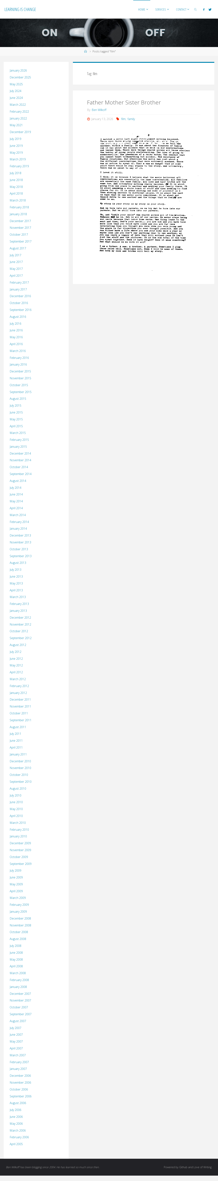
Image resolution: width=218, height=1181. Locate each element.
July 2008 (15, 946)
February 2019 (19, 166)
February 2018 (19, 207)
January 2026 (18, 70)
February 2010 (19, 830)
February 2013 (19, 604)
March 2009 (18, 898)
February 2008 (19, 980)
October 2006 (19, 1089)
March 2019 (18, 159)
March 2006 (18, 1130)
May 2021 (16, 125)
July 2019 (15, 139)
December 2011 (20, 699)
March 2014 (18, 515)
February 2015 (19, 440)
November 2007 (20, 1000)
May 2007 (16, 1041)
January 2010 (18, 836)
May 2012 (16, 665)
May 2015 (16, 419)
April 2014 (16, 508)
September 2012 (21, 638)
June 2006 (16, 1117)
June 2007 (16, 1035)
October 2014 (19, 467)
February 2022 (19, 111)
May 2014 (16, 501)
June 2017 (16, 262)
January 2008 (18, 987)
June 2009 (16, 877)
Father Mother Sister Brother (124, 102)
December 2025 (20, 77)
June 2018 (16, 180)
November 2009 (20, 850)
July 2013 (15, 570)
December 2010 (20, 761)
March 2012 (18, 679)
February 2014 (19, 522)
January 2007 (18, 1069)
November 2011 (20, 706)
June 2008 (16, 953)
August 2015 (18, 399)
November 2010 (20, 768)
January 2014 (18, 528)
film (123, 119)
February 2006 (19, 1137)
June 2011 (16, 741)
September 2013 (21, 556)
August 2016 (18, 317)
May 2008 (16, 959)
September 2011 (21, 720)
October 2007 (19, 1007)
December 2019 (20, 132)
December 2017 (20, 221)
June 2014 (16, 494)
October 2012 (19, 631)
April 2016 (16, 344)
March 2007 (18, 1055)
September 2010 (21, 782)
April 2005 (16, 1144)
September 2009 (21, 864)
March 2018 (18, 200)
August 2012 (18, 645)
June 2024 (16, 98)
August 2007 (18, 1021)
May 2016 (16, 337)
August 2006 (18, 1103)
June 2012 (16, 659)
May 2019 (16, 153)
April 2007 (16, 1048)
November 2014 (20, 460)
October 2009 (19, 857)
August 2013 (18, 563)
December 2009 (20, 843)
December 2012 (20, 617)
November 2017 (20, 228)
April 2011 (16, 747)
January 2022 (18, 118)
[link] (195, 9)
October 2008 (19, 932)
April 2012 (16, 672)
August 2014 (18, 481)
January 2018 (18, 214)
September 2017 (21, 241)
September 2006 (21, 1096)
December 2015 (20, 371)
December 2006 (20, 1076)
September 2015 (21, 392)
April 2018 (16, 193)
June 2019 (16, 146)
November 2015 (20, 378)
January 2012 (18, 693)
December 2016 (20, 296)
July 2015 (15, 405)
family (131, 119)
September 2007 (21, 1014)
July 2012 (15, 652)
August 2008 (18, 939)
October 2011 (19, 713)
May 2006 (16, 1124)
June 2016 (16, 330)
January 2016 (18, 364)
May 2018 (16, 187)
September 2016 (21, 310)
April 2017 (16, 276)
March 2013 (18, 597)
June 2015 (16, 412)
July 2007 (15, 1028)
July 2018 (15, 173)
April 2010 (16, 816)
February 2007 (19, 1062)
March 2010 (18, 823)
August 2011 (18, 727)
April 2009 (16, 891)
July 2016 (15, 323)
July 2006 (15, 1110)
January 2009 (18, 911)
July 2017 (15, 255)
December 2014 (20, 453)
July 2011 (15, 734)
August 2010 (18, 788)
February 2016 (19, 358)
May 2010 (16, 809)
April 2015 (16, 426)
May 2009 (16, 884)
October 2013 (19, 549)
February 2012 (19, 686)
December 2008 (20, 918)
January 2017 (18, 289)
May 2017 (16, 269)
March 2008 (18, 973)
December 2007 (20, 994)
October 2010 (19, 775)
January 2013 (18, 611)
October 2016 (19, 303)
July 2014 (15, 488)
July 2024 (15, 91)
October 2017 (19, 234)
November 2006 (20, 1082)
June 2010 (16, 802)
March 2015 (18, 433)
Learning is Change (20, 9)
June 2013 (16, 576)
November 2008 (20, 925)
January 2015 (18, 447)
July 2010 (15, 795)
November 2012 (20, 624)
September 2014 (21, 474)
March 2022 (18, 105)
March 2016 (18, 351)
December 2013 (20, 535)
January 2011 (18, 754)
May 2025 (16, 84)
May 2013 (16, 583)
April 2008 (16, 966)
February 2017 (19, 282)
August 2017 (18, 248)
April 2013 (16, 590)
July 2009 (15, 870)
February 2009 (19, 905)
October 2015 (19, 385)
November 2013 (20, 542)
